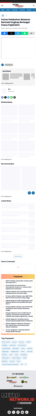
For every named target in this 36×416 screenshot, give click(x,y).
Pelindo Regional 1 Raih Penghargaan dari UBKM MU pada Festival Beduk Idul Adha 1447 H (19, 302)
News (8, 10)
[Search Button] (33, 5)
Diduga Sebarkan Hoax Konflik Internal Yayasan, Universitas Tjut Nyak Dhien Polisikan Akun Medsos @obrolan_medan (19, 314)
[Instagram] (18, 412)
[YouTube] (22, 412)
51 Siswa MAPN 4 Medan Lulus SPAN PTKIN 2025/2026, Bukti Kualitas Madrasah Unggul (19, 308)
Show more (18, 256)
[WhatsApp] (24, 33)
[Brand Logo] (12, 377)
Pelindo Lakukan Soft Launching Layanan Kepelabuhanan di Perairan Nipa (19, 292)
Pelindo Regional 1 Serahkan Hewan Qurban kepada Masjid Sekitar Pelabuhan (19, 320)
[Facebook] (4, 33)
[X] (11, 33)
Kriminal (22, 10)
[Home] (2, 15)
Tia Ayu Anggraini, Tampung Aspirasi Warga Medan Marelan (18, 330)
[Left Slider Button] (29, 193)
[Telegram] (18, 33)
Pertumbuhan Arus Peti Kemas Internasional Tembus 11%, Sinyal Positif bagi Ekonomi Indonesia (18, 287)
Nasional (14, 10)
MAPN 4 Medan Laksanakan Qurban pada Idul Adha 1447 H (19, 281)
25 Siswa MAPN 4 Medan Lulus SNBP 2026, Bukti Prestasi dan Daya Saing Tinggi (19, 297)
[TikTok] (26, 412)
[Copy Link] (31, 33)
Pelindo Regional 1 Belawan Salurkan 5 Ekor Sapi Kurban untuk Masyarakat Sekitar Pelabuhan (18, 325)
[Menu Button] (2, 5)
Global (29, 10)
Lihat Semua (8, 65)
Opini (2, 10)
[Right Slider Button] (34, 9)
